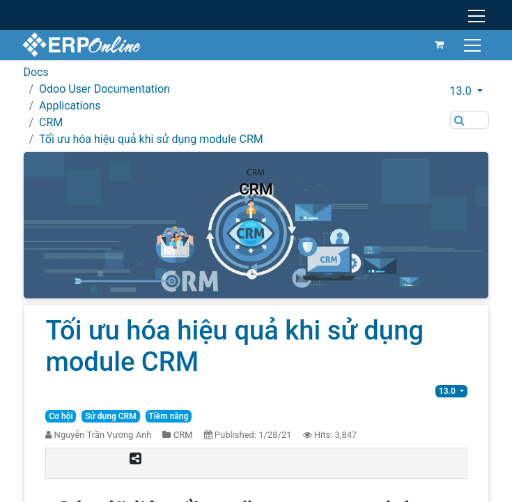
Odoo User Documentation (104, 89)
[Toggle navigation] (472, 44)
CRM (51, 122)
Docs (35, 72)
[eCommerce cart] (438, 44)
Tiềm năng (168, 416)
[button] (469, 91)
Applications (70, 105)
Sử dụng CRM (111, 416)
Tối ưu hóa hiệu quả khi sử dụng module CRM (151, 139)
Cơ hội (60, 416)
